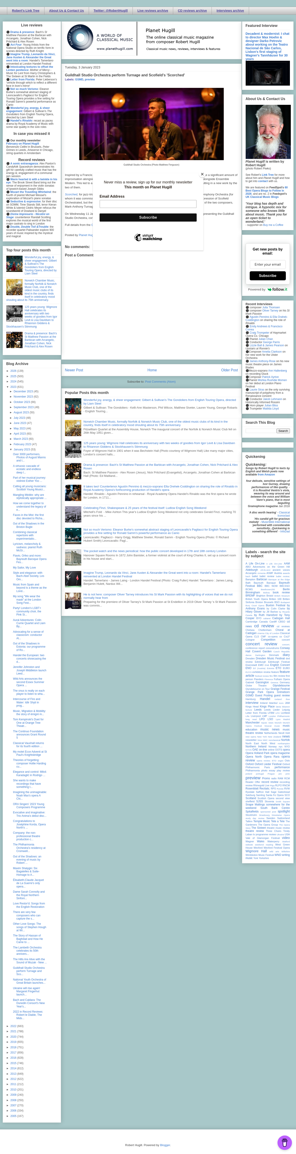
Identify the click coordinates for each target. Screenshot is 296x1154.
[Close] (202, 174)
